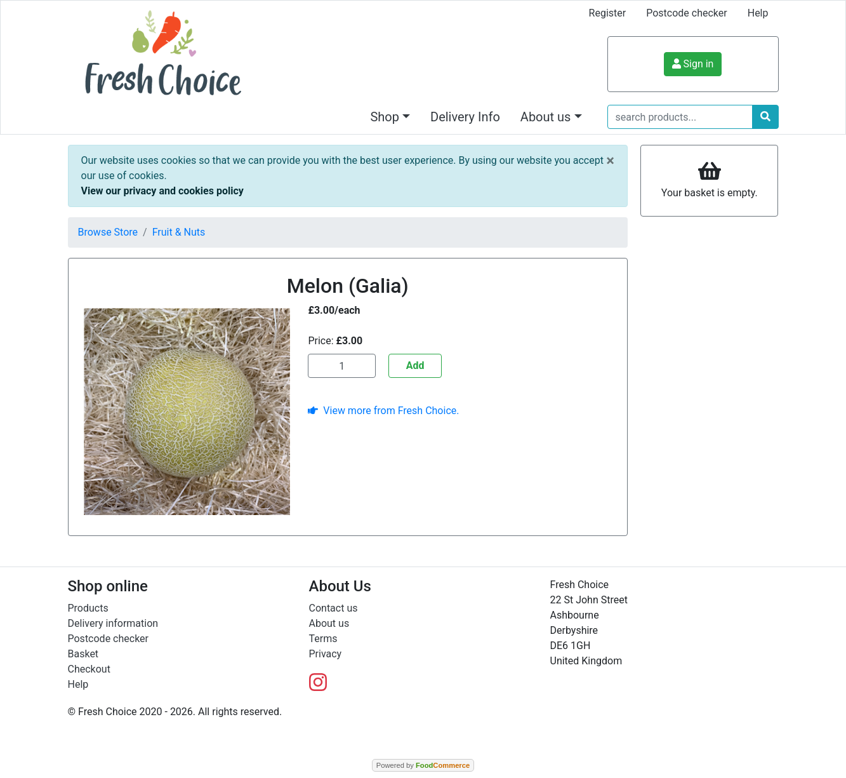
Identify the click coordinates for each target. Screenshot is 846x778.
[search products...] (680, 117)
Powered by (423, 765)
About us (329, 623)
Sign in (693, 64)
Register (607, 13)
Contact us (333, 608)
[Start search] (765, 117)
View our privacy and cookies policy (162, 191)
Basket (83, 654)
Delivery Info (465, 116)
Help (758, 13)
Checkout (89, 669)
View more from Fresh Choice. (383, 411)
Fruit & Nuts (179, 232)
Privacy (325, 654)
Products (88, 608)
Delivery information (113, 623)
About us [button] (545, 116)
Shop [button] (384, 116)
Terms (323, 639)
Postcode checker (686, 13)
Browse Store (108, 232)
